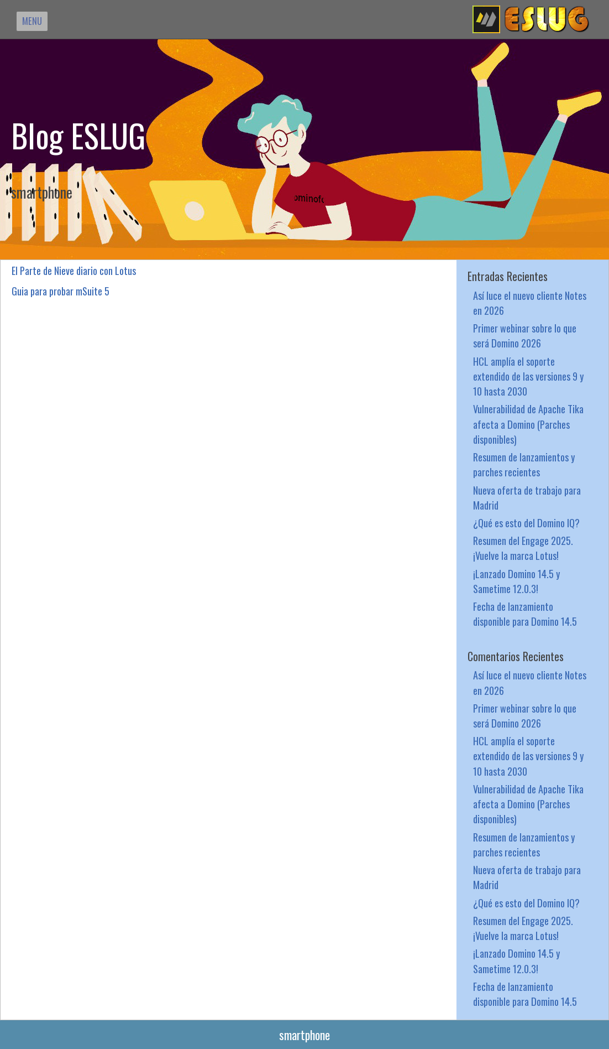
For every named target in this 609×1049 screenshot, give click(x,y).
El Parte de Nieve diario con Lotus (74, 270)
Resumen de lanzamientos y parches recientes (524, 464)
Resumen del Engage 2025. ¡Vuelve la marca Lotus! (523, 548)
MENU (32, 21)
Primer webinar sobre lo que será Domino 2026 (524, 335)
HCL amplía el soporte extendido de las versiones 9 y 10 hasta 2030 (528, 376)
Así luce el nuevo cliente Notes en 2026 (529, 303)
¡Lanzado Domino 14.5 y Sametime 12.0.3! (516, 581)
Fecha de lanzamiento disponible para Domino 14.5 (525, 614)
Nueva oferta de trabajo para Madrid (527, 497)
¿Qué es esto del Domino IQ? (526, 522)
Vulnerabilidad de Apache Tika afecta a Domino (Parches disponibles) (528, 423)
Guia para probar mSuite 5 (60, 290)
